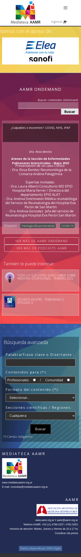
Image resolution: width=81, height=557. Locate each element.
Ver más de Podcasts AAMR (41, 248)
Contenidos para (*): (26, 372)
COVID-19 (67, 226)
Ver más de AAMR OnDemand (41, 241)
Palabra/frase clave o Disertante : (40, 355)
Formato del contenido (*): (32, 389)
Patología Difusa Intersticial (38, 226)
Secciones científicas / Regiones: (38, 407)
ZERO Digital (53, 548)
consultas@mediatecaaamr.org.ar (29, 486)
